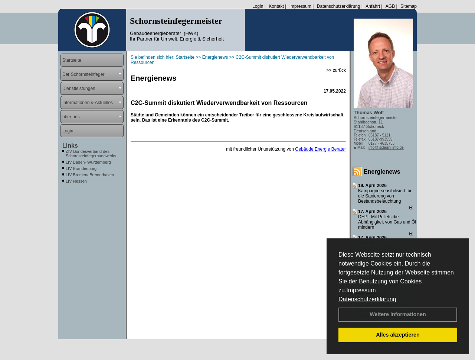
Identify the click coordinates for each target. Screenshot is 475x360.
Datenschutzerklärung (367, 299)
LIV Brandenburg (81, 168)
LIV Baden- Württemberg (88, 162)
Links (70, 145)
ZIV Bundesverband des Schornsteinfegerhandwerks (91, 153)
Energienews (382, 171)
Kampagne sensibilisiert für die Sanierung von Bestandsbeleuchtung (385, 196)
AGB (390, 6)
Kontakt (276, 6)
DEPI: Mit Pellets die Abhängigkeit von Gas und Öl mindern (387, 222)
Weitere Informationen (398, 314)
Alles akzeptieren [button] (398, 335)
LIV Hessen (76, 181)
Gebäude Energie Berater (320, 149)
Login (257, 6)
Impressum (361, 290)
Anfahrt (373, 6)
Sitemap (408, 6)
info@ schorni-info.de (386, 147)
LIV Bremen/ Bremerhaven (90, 175)
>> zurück (336, 70)
